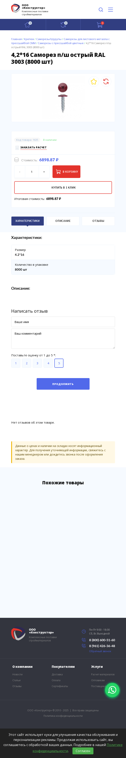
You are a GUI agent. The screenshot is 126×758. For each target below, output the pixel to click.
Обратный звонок (100, 651)
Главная (16, 39)
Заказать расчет (33, 148)
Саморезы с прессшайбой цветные (61, 43)
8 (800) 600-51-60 (98, 640)
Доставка (57, 674)
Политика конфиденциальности (63, 716)
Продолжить (62, 384)
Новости (17, 674)
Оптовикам (98, 680)
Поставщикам (99, 686)
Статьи (16, 680)
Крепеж (29, 39)
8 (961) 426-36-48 (98, 646)
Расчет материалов (102, 674)
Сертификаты (60, 686)
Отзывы (17, 686)
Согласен (83, 751)
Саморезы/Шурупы (48, 39)
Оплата (56, 680)
